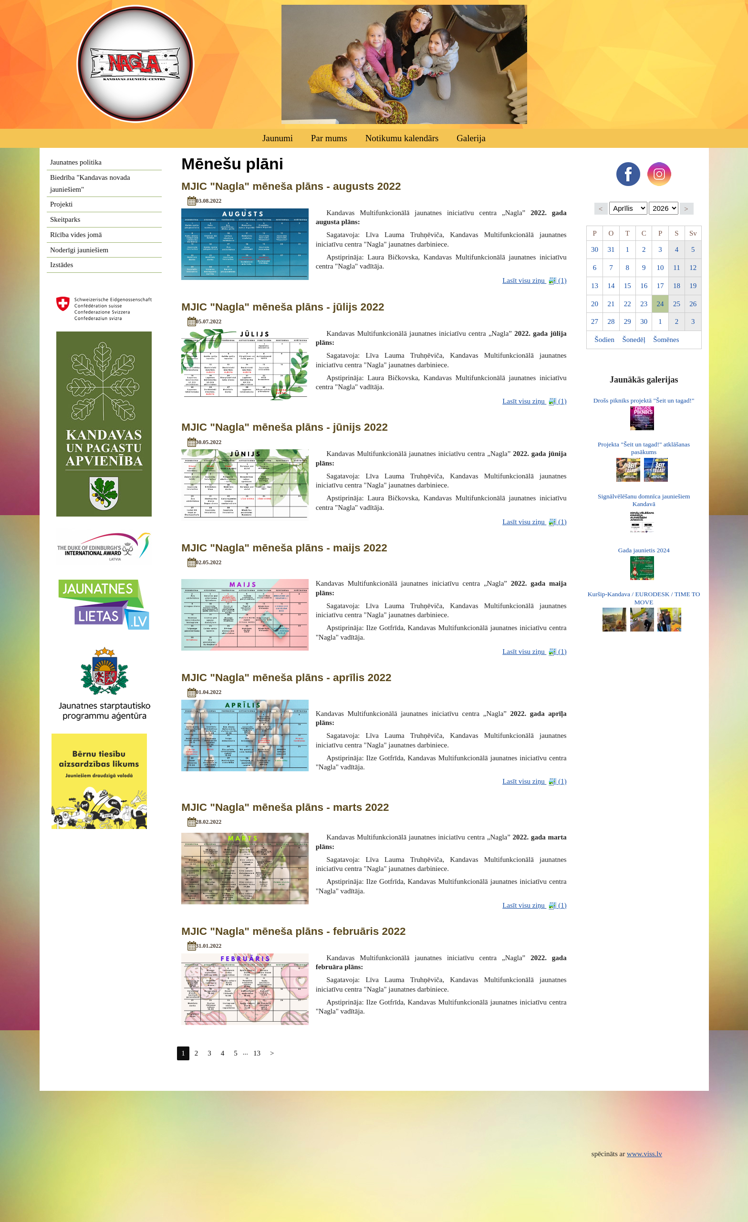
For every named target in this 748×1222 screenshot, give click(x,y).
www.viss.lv (644, 1154)
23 (643, 304)
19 (692, 286)
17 (660, 286)
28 (610, 321)
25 (676, 304)
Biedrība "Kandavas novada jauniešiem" (90, 183)
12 (692, 267)
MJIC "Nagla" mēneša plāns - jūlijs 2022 (282, 307)
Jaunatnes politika (76, 162)
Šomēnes (666, 339)
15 (627, 286)
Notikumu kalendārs (402, 138)
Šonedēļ (634, 339)
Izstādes (61, 265)
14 (610, 286)
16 (643, 286)
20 (594, 304)
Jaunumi (277, 138)
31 (610, 249)
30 (594, 249)
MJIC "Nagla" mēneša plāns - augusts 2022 (291, 186)
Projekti (61, 204)
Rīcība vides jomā (76, 234)
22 (627, 304)
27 (594, 321)
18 (676, 286)
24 (660, 304)
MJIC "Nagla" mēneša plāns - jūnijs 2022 (284, 427)
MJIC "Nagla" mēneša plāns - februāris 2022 (293, 931)
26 (692, 304)
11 (676, 267)
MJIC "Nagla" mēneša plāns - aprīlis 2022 (286, 677)
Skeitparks (65, 219)
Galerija (471, 138)
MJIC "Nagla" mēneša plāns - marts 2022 (285, 807)
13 (256, 1053)
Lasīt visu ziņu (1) (534, 281)
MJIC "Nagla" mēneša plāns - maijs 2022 (284, 548)
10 (660, 267)
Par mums (329, 138)
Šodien (604, 339)
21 (610, 304)
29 (627, 321)
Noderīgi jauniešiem (79, 250)
